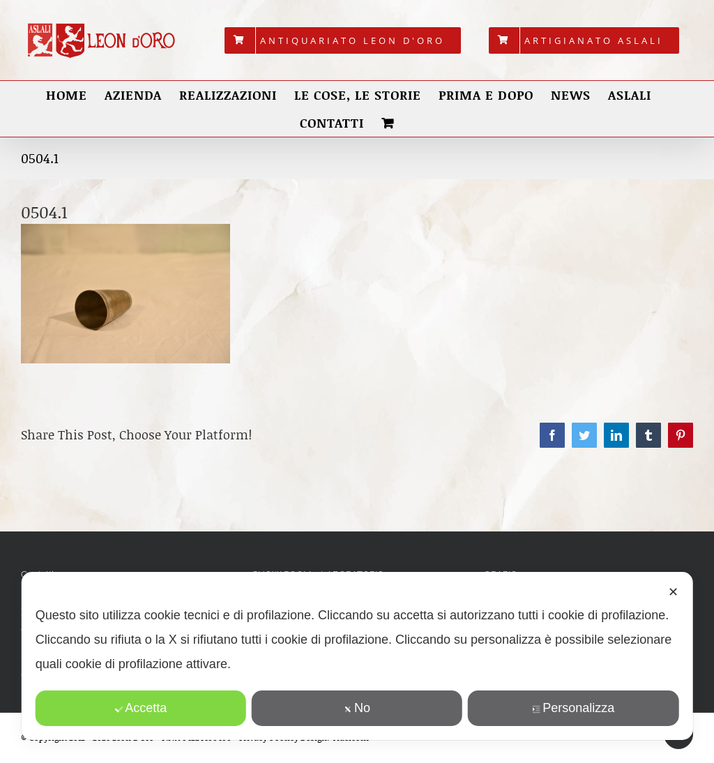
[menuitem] (343, 40)
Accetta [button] (140, 708)
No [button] (357, 708)
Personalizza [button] (573, 708)
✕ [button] (673, 592)
